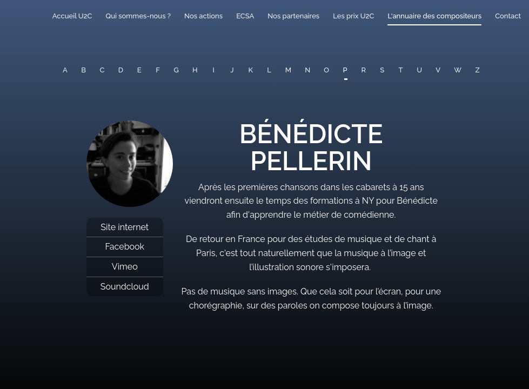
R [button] (363, 70)
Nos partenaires (293, 16)
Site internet (125, 227)
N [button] (307, 70)
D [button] (120, 70)
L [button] (269, 70)
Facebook (124, 247)
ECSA (245, 16)
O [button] (326, 70)
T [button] (401, 70)
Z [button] (478, 70)
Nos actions (203, 16)
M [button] (288, 70)
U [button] (419, 70)
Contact (508, 16)
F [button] (158, 70)
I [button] (214, 70)
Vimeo (125, 266)
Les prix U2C (353, 16)
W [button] (457, 70)
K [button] (251, 70)
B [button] (83, 70)
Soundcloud (125, 286)
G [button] (176, 70)
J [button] (231, 70)
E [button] (139, 70)
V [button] (438, 70)
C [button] (102, 70)
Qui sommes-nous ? (138, 16)
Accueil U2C (72, 16)
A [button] (65, 70)
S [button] (382, 70)
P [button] (345, 70)
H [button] (195, 70)
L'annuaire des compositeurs (434, 16)
